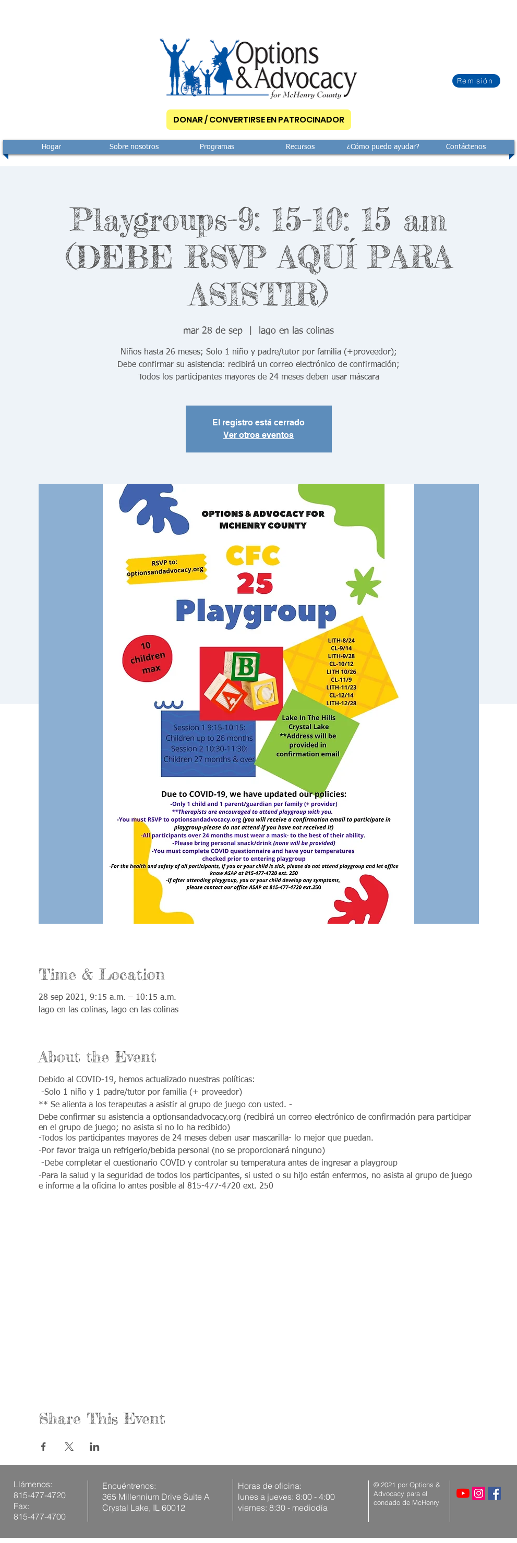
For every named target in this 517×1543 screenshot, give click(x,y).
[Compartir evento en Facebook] (44, 1446)
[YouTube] (463, 1493)
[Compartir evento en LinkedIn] (95, 1446)
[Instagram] (478, 1493)
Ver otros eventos (258, 435)
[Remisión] (476, 81)
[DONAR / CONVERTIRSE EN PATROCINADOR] (258, 119)
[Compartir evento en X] (69, 1446)
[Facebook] (494, 1493)
